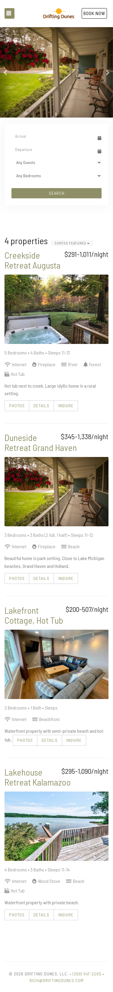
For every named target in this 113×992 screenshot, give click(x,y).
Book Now (94, 13)
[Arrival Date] (53, 136)
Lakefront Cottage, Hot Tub (34, 615)
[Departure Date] (53, 149)
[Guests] (56, 162)
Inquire (66, 405)
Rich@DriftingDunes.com (56, 980)
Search (56, 193)
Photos (17, 405)
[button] (5, 72)
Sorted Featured (72, 243)
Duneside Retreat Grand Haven (41, 442)
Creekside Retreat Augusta (33, 260)
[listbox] (56, 72)
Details (41, 405)
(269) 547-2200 (87, 973)
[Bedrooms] (56, 176)
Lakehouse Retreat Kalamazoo (38, 777)
